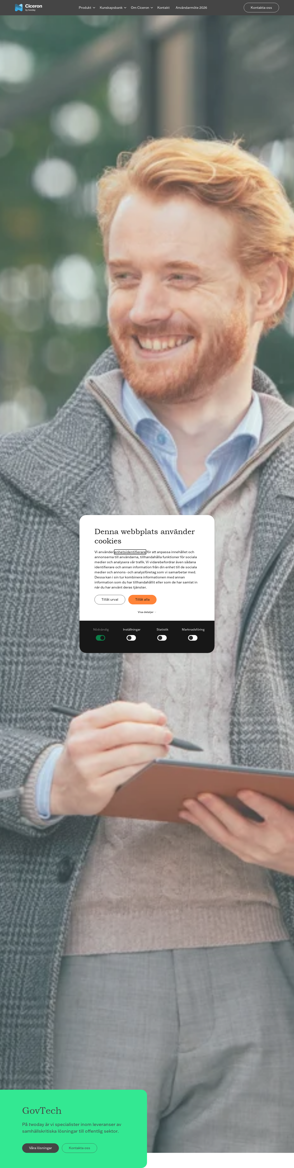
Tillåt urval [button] (109, 599)
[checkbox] (101, 634)
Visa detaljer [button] (148, 612)
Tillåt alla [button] (142, 599)
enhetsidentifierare (130, 552)
